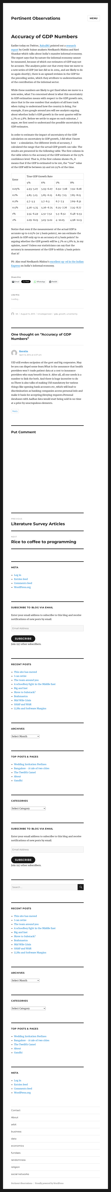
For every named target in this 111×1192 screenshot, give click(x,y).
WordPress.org (22, 587)
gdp (56, 314)
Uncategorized (44, 314)
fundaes (16, 1152)
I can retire (20, 676)
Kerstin (23, 351)
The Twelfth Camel (25, 772)
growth (62, 314)
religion (15, 1167)
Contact (16, 1110)
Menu (94, 18)
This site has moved (25, 672)
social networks (20, 1174)
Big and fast (21, 688)
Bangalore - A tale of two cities (31, 768)
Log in (17, 575)
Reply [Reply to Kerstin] (15, 411)
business (16, 1131)
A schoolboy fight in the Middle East (35, 684)
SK (17, 314)
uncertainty (71, 314)
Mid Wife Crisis (22, 700)
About (17, 776)
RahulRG (45, 45)
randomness (18, 1160)
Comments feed (23, 583)
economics (17, 1145)
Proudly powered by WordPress (49, 1183)
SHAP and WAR (22, 704)
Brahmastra (21, 696)
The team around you (26, 680)
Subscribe (23, 638)
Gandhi (18, 780)
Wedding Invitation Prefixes (30, 764)
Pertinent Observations (35, 18)
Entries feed (21, 579)
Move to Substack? (25, 692)
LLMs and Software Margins (30, 708)
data (13, 1138)
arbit (13, 1124)
